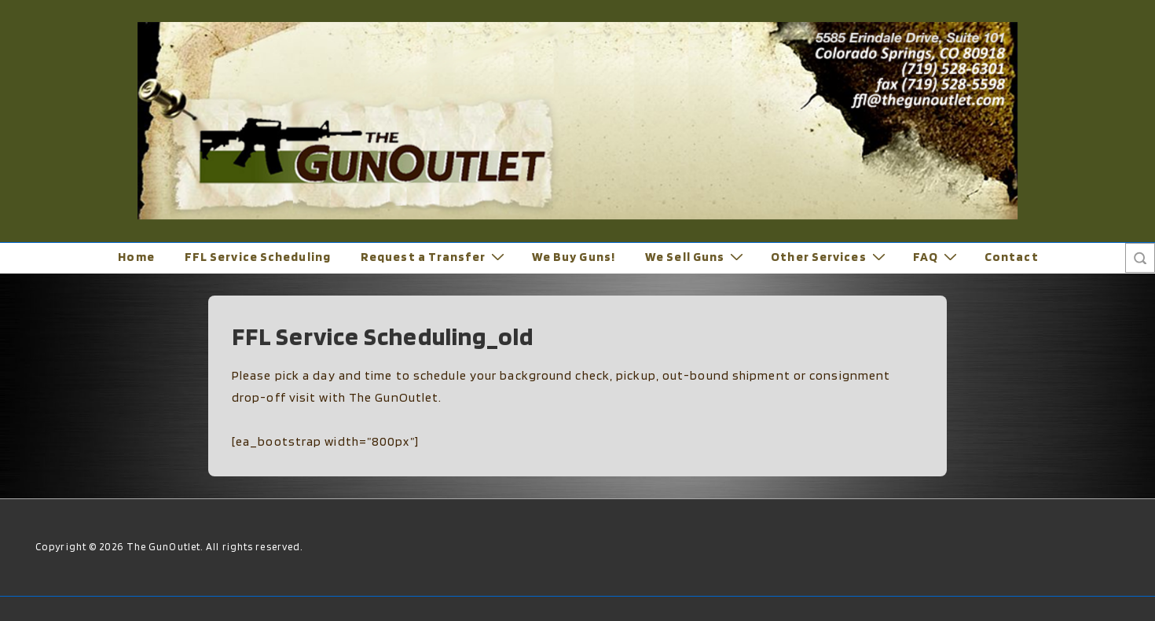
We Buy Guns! (573, 256)
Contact (1011, 256)
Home (136, 256)
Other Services (830, 256)
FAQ (937, 256)
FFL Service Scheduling (258, 256)
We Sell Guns (696, 256)
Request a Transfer (434, 256)
